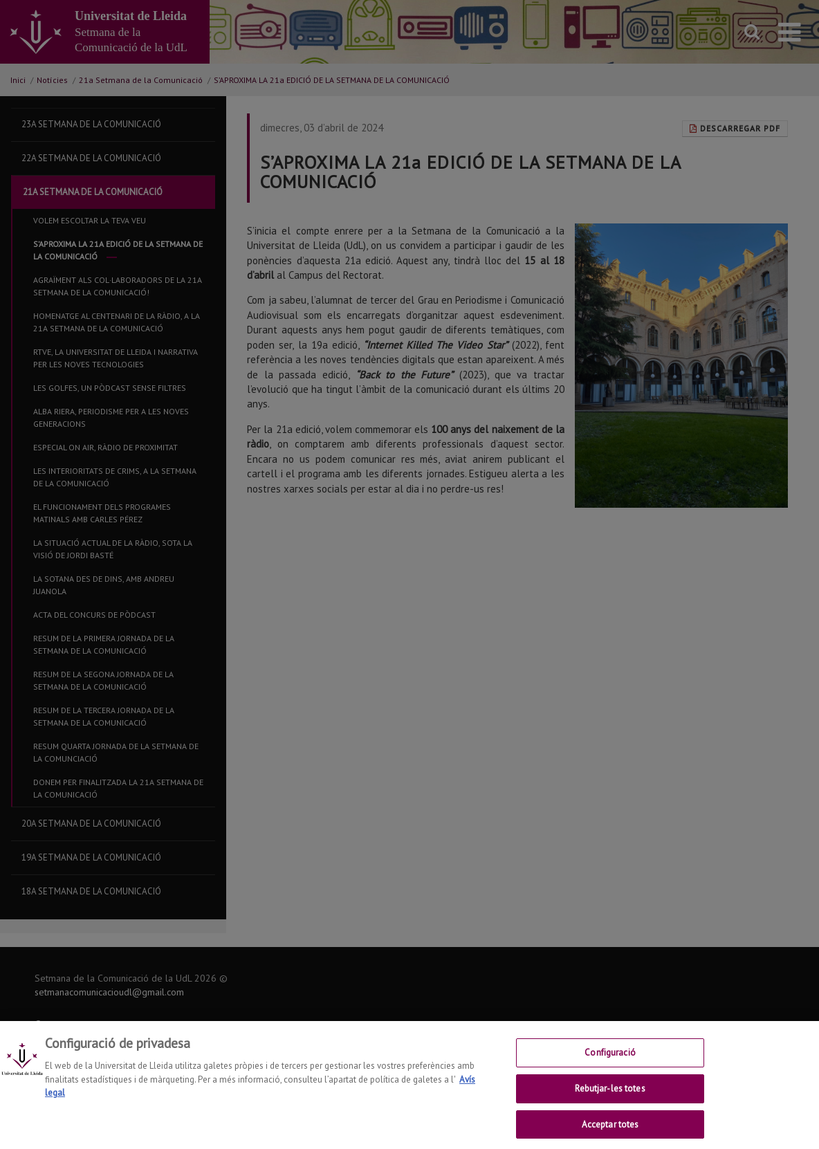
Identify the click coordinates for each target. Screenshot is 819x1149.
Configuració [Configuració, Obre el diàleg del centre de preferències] (610, 1061)
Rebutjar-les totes (610, 1097)
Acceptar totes (610, 1133)
